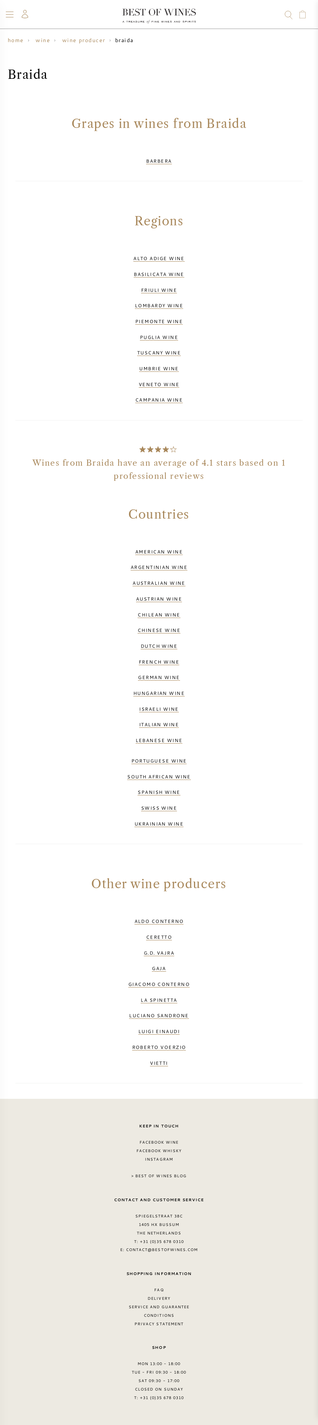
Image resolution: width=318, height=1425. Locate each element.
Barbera (159, 161)
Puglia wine (159, 337)
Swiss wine (159, 808)
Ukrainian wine (159, 824)
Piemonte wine (159, 321)
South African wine (158, 776)
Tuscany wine (159, 352)
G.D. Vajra (159, 953)
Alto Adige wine (159, 258)
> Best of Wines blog (159, 1175)
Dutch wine (159, 646)
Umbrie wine (159, 368)
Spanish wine (159, 792)
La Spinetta (159, 1000)
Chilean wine (159, 614)
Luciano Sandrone (159, 1015)
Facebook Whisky (159, 1150)
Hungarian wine (159, 693)
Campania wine (159, 400)
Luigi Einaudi (159, 1031)
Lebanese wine (159, 740)
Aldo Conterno (159, 921)
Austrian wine (159, 599)
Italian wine (159, 724)
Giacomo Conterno (159, 984)
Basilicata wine (159, 274)
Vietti (159, 1063)
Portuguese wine (159, 761)
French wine (159, 662)
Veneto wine (159, 384)
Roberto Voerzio (159, 1047)
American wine (159, 551)
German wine (159, 677)
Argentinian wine (159, 567)
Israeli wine (159, 709)
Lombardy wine (159, 305)
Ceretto (159, 937)
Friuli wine (159, 290)
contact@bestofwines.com (162, 1249)
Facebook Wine (159, 1142)
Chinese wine (159, 630)
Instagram (159, 1159)
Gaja (159, 968)
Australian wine (159, 583)
